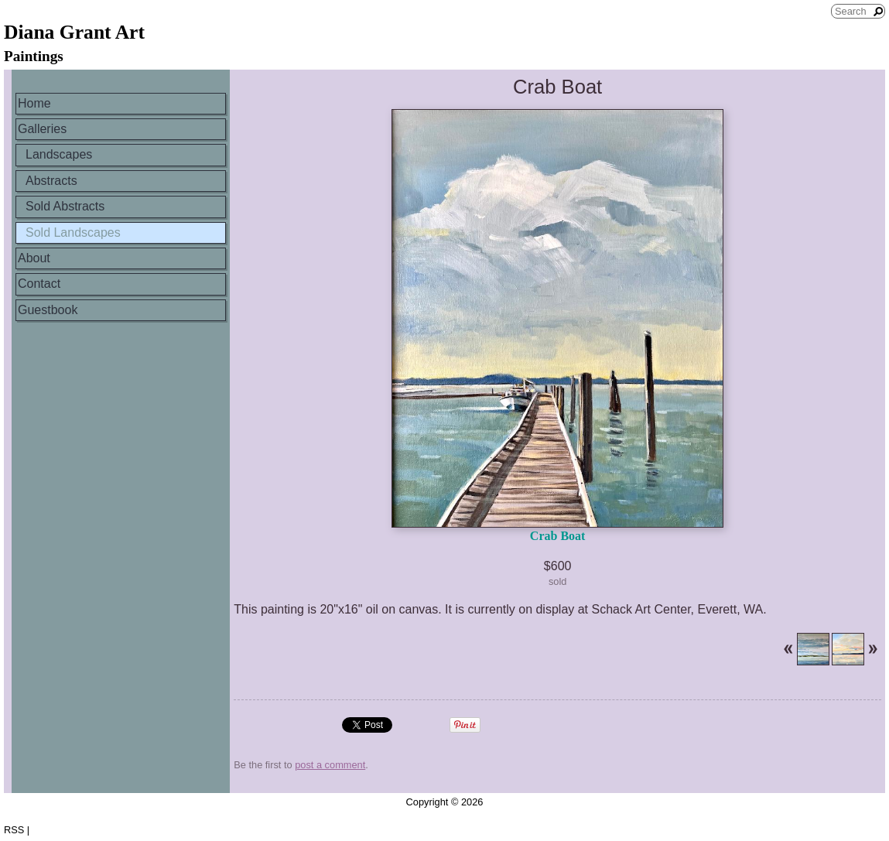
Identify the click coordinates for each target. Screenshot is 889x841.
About (34, 258)
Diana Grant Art (74, 32)
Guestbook (47, 309)
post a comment (330, 765)
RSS (14, 830)
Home (34, 103)
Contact (39, 283)
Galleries (42, 128)
